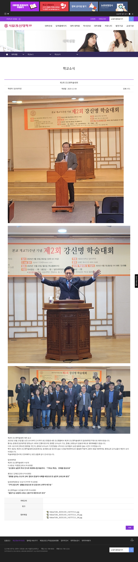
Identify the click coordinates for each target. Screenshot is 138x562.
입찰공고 (7, 540)
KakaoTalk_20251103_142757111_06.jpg (66, 517)
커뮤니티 (108, 25)
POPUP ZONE (13, 19)
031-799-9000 (49, 549)
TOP (132, 540)
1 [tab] (8, 13)
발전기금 (119, 25)
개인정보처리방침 (19, 540)
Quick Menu (136, 281)
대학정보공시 (75, 540)
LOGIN (92, 19)
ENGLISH (102, 19)
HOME (7, 54)
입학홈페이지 (61, 25)
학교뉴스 (31, 54)
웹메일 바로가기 (32, 540)
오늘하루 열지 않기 (121, 14)
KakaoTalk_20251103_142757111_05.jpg (66, 514)
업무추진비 (64, 540)
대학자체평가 (86, 540)
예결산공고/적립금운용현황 (49, 540)
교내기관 (130, 25)
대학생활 (97, 25)
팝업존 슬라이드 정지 (5, 14)
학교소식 (58, 54)
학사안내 (87, 25)
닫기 (133, 14)
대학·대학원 (75, 25)
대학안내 (48, 25)
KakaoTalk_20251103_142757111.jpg (64, 512)
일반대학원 (17, 88)
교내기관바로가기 (117, 19)
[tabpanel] (24, 6)
